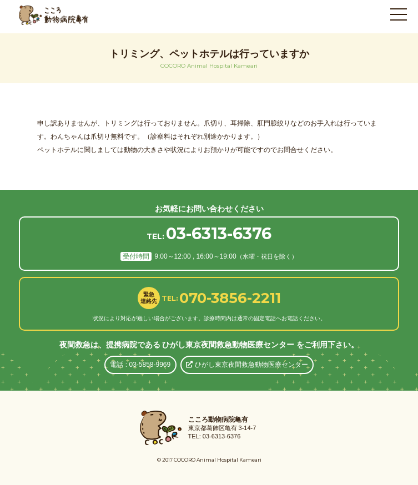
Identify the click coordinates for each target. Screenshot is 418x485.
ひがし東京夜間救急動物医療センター (247, 364)
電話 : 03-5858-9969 (140, 364)
